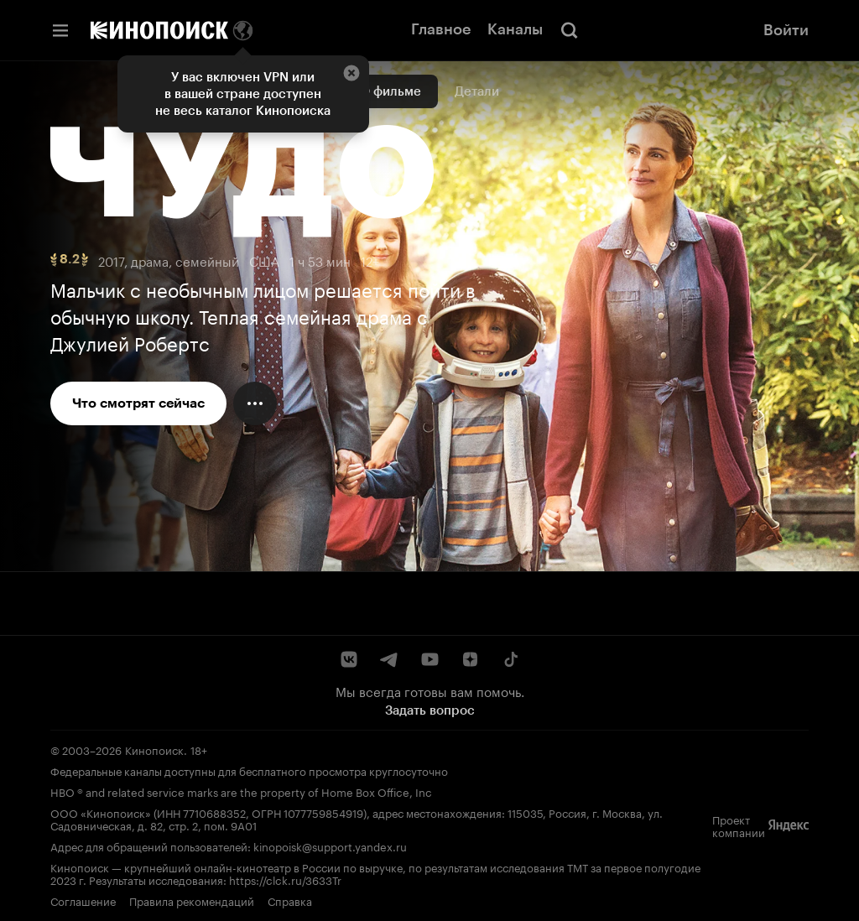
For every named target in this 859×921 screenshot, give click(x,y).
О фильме (390, 91)
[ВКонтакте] (349, 659)
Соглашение (83, 900)
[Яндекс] (788, 825)
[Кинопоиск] (159, 30)
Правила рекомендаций (191, 900)
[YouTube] (429, 659)
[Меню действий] (255, 403)
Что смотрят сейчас (138, 403)
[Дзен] (470, 659)
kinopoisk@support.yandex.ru (330, 845)
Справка (290, 900)
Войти (786, 30)
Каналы (515, 29)
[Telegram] (389, 659)
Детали (477, 91)
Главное (441, 29)
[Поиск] (570, 30)
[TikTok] (510, 659)
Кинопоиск (154, 749)
